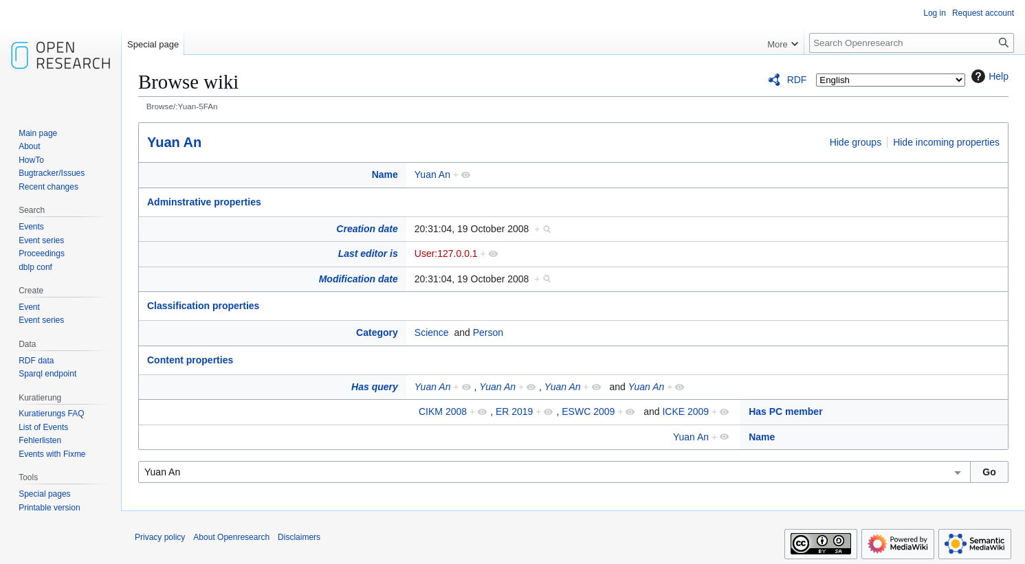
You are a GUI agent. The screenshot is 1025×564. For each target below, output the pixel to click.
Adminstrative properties (204, 201)
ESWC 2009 (588, 411)
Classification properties (203, 305)
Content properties (190, 359)
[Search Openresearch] (911, 43)
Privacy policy (160, 537)
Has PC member (785, 411)
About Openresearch (231, 537)
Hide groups (856, 142)
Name (385, 174)
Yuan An (174, 142)
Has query (374, 386)
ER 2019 (514, 411)
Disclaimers (299, 537)
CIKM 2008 (443, 411)
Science (432, 332)
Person (488, 332)
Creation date (366, 228)
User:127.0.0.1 (446, 253)
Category (377, 332)
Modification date (358, 278)
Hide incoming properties (946, 142)
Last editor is (368, 253)
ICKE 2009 (685, 411)
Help (988, 76)
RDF (797, 79)
